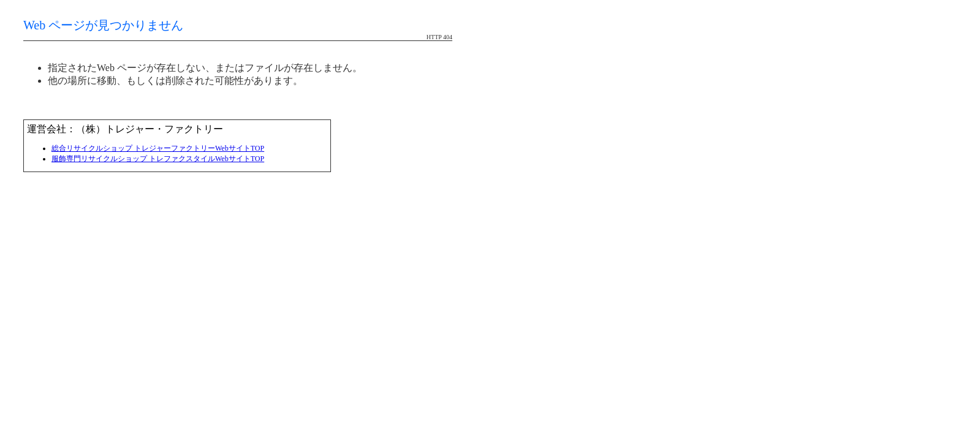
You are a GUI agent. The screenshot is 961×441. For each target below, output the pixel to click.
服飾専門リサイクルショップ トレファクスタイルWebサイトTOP (157, 158)
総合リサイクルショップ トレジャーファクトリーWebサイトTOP (157, 148)
